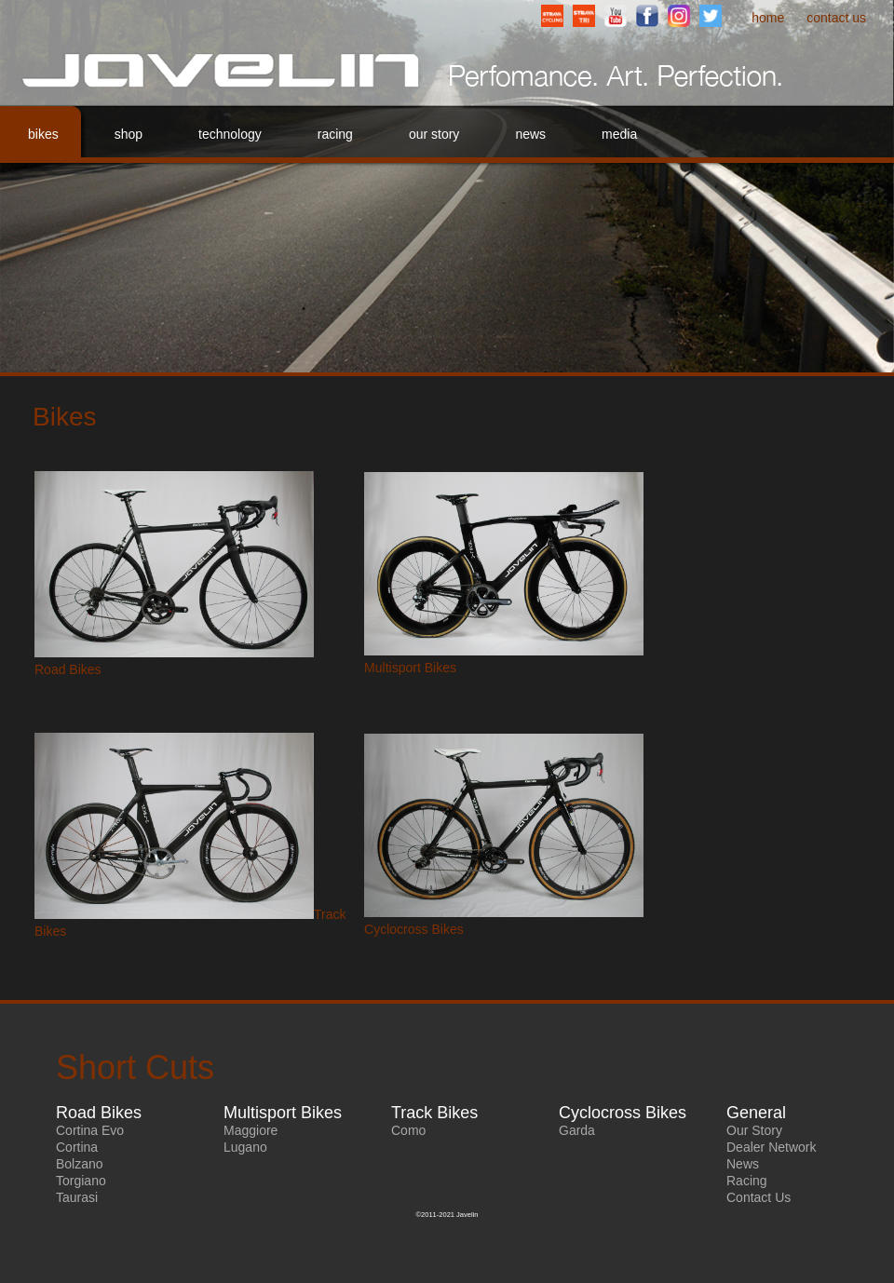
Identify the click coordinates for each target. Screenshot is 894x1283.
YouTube (615, 16)
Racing (335, 134)
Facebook (647, 16)
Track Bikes (434, 1112)
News (530, 134)
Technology (230, 134)
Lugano (245, 1147)
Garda (577, 1130)
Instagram (679, 16)
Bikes (43, 134)
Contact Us (836, 17)
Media (619, 134)
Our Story (434, 134)
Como (408, 1130)
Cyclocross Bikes (414, 929)
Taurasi (77, 1197)
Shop (128, 134)
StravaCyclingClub (552, 16)
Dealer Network (771, 1147)
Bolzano (79, 1163)
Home (768, 17)
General (756, 1112)
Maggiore (251, 1130)
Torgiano (81, 1180)
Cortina (77, 1147)
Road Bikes (68, 669)
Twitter (710, 16)
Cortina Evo (90, 1130)
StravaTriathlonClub (584, 16)
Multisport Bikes (410, 667)
